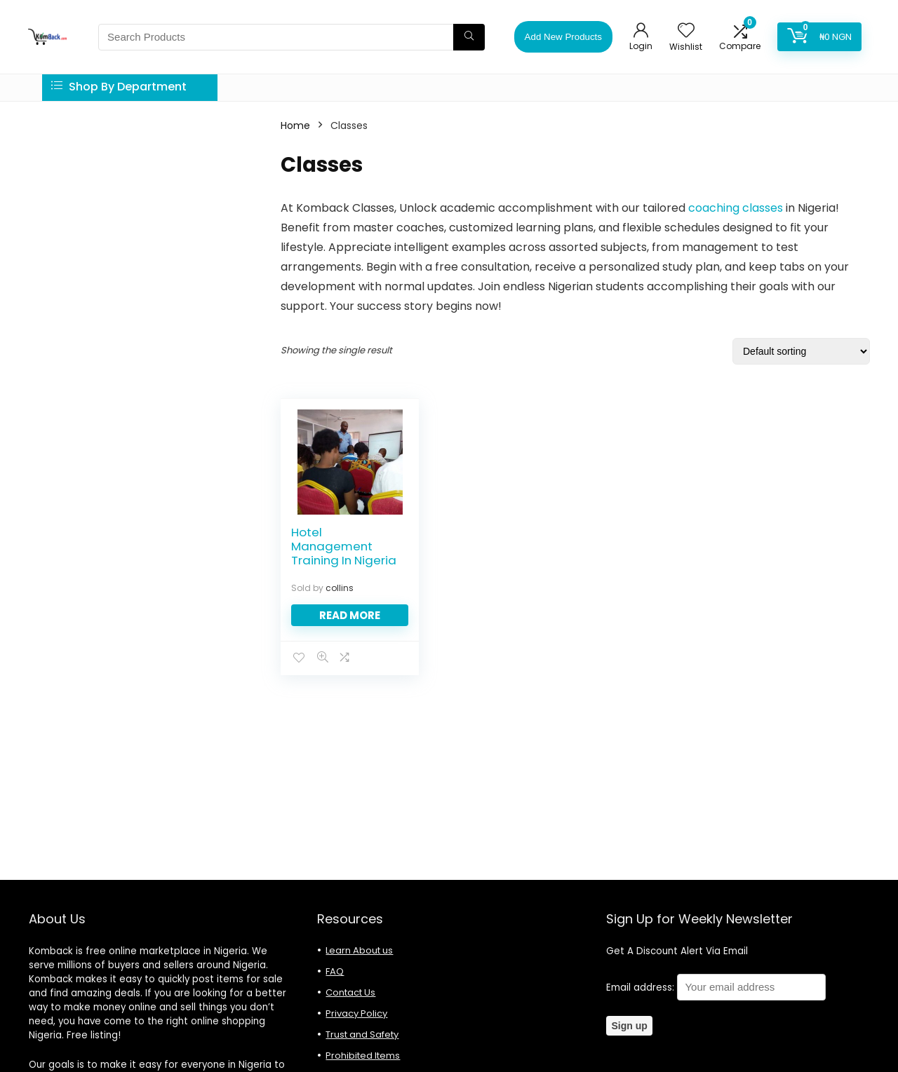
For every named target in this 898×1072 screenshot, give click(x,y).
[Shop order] (801, 351)
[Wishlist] (686, 31)
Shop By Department (119, 87)
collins (340, 588)
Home (295, 125)
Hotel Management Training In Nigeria (343, 546)
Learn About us (359, 950)
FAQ (335, 971)
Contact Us (350, 992)
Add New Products (563, 37)
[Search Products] (469, 37)
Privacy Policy (356, 1013)
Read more (349, 615)
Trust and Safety (362, 1034)
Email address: (716, 987)
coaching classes (734, 208)
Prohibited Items (363, 1055)
